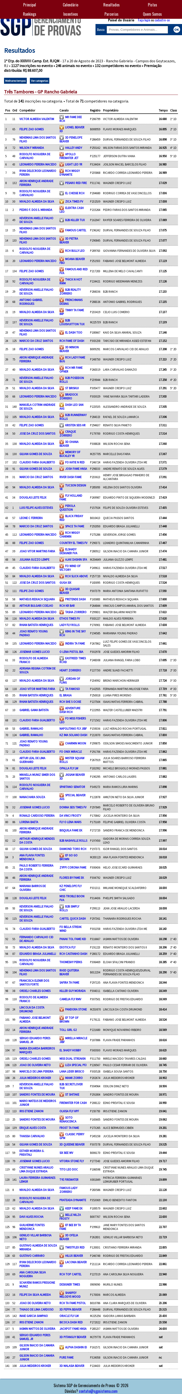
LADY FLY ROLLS (69, 625)
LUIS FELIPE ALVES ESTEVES (36, 508)
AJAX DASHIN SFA (76, 559)
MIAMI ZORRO (74, 1078)
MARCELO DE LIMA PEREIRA (36, 1071)
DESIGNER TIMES (69, 1284)
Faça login (144, 19)
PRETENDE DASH (75, 599)
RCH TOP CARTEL (70, 1274)
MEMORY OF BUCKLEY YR (69, 454)
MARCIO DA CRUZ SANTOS (36, 341)
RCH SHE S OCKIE (70, 702)
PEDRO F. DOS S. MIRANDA (35, 210)
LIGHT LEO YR (73, 164)
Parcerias (111, 14)
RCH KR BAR (67, 605)
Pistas (152, 5)
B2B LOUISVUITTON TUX (72, 322)
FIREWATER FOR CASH (73, 1103)
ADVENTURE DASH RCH (69, 710)
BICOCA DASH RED (71, 1322)
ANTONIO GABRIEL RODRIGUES (31, 302)
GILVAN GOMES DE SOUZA (35, 454)
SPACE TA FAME (74, 526)
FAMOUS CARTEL (75, 230)
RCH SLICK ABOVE (76, 576)
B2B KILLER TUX (75, 220)
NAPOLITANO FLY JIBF (73, 728)
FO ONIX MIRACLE (70, 751)
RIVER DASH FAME (70, 477)
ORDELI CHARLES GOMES (34, 991)
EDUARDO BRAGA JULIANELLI (37, 954)
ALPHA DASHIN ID (76, 1347)
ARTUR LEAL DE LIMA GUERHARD (32, 760)
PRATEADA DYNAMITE (72, 1200)
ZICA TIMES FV (74, 201)
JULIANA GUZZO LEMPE (34, 559)
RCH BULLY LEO (75, 251)
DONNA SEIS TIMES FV (72, 807)
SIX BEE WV (66, 1153)
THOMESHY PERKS (70, 962)
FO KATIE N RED (75, 462)
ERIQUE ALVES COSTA (32, 1128)
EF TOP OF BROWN (68, 1019)
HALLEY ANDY (73, 148)
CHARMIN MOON (75, 743)
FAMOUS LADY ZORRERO (68, 1190)
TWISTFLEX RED (75, 1247)
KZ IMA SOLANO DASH (73, 735)
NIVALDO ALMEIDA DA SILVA (36, 201)
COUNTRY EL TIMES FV (73, 543)
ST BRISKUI (72, 388)
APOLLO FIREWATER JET (68, 156)
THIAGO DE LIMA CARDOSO (36, 1309)
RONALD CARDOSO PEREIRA (37, 815)
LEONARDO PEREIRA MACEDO (37, 164)
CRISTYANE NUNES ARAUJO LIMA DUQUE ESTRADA (36, 1169)
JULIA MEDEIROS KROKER (35, 1078)
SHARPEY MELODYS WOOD (70, 1294)
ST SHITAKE (72, 1094)
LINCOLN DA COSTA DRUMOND (31, 1009)
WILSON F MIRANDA (31, 148)
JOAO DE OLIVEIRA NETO (35, 1065)
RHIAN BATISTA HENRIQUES (36, 625)
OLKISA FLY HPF (69, 1111)
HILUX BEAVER (74, 1256)
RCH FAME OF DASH (71, 341)
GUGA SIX (65, 582)
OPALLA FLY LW (68, 768)
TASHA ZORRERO (75, 612)
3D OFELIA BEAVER (68, 1237)
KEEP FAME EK (73, 1208)
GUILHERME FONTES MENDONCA (32, 1227)
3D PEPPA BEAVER (70, 1309)
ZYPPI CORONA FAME (72, 867)
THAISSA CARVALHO (32, 1136)
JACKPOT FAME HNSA (72, 1329)
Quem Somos (152, 14)
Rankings (29, 14)
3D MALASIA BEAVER (71, 1366)
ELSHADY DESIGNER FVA (68, 551)
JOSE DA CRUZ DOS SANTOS (37, 433)
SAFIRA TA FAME (69, 982)
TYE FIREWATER (68, 1179)
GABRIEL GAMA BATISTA (34, 710)
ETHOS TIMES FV (69, 618)
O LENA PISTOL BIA (71, 652)
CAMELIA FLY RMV (70, 999)
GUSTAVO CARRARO (32, 1256)
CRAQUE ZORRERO (67, 433)
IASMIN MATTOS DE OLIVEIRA (37, 1329)
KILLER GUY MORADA (72, 991)
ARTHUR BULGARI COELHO (36, 605)
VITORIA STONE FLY (71, 1161)
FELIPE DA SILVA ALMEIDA (35, 1295)
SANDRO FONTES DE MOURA (37, 1094)
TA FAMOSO (72, 689)
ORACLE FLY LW (69, 1316)
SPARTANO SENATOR (72, 787)
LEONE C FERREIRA (31, 518)
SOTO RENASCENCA (67, 1119)
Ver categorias (39, 81)
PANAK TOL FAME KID (72, 939)
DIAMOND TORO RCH (72, 849)
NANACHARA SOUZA (32, 797)
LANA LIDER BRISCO (71, 1071)
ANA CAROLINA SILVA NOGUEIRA (32, 1274)
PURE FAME (66, 1357)
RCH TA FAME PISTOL (72, 1303)
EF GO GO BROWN (68, 857)
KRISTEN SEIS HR (75, 425)
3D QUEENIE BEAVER (72, 1144)
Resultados (111, 5)
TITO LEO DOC (68, 1169)
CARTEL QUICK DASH (72, 918)
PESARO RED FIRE (76, 183)
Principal (29, 5)
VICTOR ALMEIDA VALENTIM (36, 119)
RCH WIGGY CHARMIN (69, 534)
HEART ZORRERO (70, 670)
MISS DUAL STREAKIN (72, 1058)
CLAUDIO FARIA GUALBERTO (37, 462)
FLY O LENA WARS (70, 822)
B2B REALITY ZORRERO (70, 291)
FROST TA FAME (69, 1128)
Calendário (70, 5)
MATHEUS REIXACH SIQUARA (37, 599)
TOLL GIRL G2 (68, 1030)
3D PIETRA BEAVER (68, 240)
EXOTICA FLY (67, 947)
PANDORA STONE (76, 1009)
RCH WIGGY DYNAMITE (69, 172)
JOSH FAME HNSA (76, 469)
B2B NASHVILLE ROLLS (73, 840)
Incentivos (70, 14)
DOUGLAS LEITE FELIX (32, 497)
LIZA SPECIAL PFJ (75, 1065)
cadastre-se (162, 19)
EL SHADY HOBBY (70, 1050)
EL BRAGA (65, 695)
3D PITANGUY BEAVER (72, 1337)
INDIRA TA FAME (75, 643)
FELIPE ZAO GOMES (31, 129)
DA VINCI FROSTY (70, 815)
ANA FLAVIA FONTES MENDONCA (32, 857)
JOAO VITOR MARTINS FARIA (37, 551)
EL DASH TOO (73, 332)
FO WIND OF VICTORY (70, 568)
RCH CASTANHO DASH (73, 954)
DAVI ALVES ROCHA (31, 1217)
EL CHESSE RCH (74, 193)
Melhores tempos (15, 81)
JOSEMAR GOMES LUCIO (34, 652)
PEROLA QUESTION (67, 507)
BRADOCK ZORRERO (68, 396)
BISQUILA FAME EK (70, 830)
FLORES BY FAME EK (71, 877)
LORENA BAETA (28, 822)
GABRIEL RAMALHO (31, 728)
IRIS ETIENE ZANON (31, 1111)
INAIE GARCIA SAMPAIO (33, 1316)
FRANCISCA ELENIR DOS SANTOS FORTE (34, 982)
